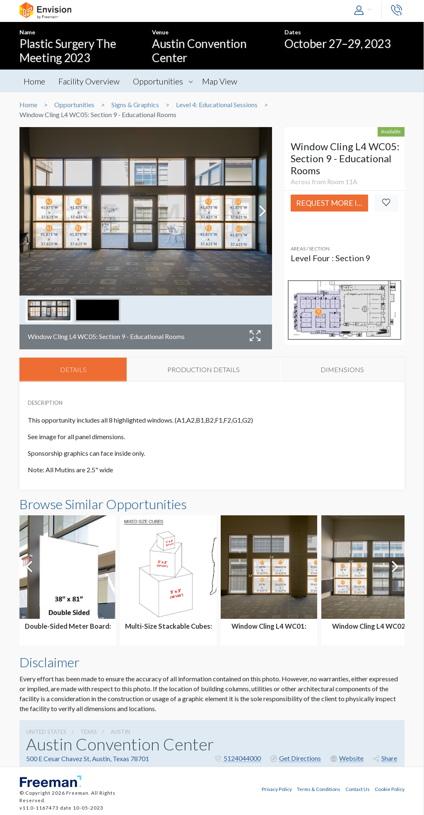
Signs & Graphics (135, 104)
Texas (88, 731)
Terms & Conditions (318, 788)
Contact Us (357, 788)
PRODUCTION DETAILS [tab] (203, 369)
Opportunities (159, 81)
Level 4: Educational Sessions (217, 104)
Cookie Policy (390, 788)
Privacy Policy (277, 788)
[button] (365, 10)
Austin (120, 731)
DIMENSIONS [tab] (342, 369)
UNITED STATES (46, 731)
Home (34, 81)
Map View (220, 81)
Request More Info (332, 202)
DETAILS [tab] (73, 369)
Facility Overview (89, 81)
